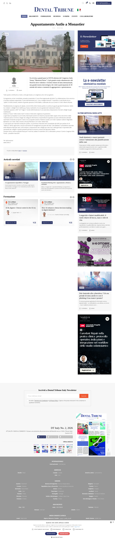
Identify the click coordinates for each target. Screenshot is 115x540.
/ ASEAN (75, 510)
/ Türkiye (57, 499)
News (24, 16)
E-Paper (66, 16)
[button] (57, 537)
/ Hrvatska (21, 486)
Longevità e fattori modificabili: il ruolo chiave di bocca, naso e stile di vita (93, 217)
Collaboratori (86, 16)
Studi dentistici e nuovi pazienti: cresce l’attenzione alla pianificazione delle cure (96, 65)
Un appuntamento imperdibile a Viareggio (17, 182)
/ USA (57, 475)
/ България (93, 483)
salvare (94, 69)
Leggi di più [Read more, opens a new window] (77, 526)
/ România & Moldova (93, 493)
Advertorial (83, 61)
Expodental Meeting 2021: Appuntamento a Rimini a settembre (56, 183)
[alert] (57, 530)
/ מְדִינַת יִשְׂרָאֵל (22, 518)
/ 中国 (21, 507)
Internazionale (57, 461)
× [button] (113, 522)
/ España (93, 496)
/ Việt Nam (39, 510)
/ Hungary (93, 488)
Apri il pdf (41, 437)
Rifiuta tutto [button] (64, 533)
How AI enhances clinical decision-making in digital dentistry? (56, 209)
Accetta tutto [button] (51, 533)
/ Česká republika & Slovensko (57, 486)
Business (57, 16)
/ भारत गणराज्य (57, 507)
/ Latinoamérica (93, 472)
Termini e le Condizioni (41, 400)
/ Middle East (93, 518)
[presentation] (71, 159)
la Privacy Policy (53, 400)
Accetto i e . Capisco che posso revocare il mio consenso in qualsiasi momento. (57, 401)
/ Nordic (93, 491)
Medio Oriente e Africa (57, 515)
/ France (93, 486)
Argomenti (33, 16)
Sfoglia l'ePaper (52, 437)
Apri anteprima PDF (66, 437)
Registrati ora (11, 222)
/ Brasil (21, 472)
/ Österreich (21, 483)
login (19, 150)
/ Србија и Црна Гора (57, 496)
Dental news (60, 28)
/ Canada (57, 472)
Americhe (57, 470)
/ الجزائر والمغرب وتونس (57, 518)
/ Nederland (57, 491)
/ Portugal (57, 493)
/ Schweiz (21, 499)
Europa (57, 481)
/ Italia (21, 491)
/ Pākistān (93, 507)
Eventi (74, 16)
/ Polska (21, 493)
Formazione (46, 16)
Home (53, 28)
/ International (57, 464)
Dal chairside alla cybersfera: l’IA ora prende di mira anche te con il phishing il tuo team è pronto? (94, 295)
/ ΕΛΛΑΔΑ (57, 488)
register (25, 150)
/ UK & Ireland (93, 499)
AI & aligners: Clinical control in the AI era (21, 208)
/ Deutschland (21, 488)
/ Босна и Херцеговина (57, 483)
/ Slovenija (21, 496)
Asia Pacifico (57, 504)
